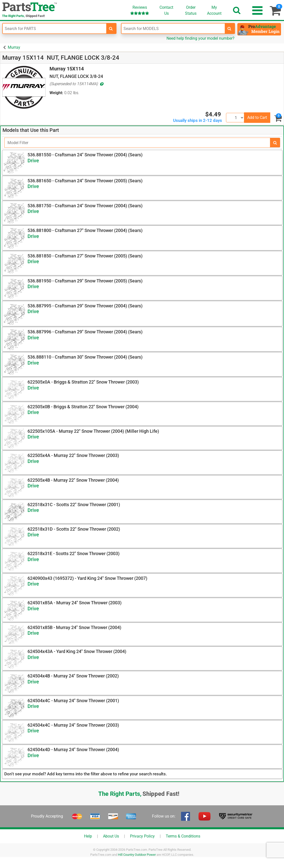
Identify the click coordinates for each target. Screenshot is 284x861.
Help (88, 836)
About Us (111, 836)
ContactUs (166, 10)
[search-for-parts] (111, 28)
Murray (14, 47)
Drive (33, 161)
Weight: (56, 92)
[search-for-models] (229, 28)
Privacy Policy (142, 836)
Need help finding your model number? (200, 38)
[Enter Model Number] (173, 28)
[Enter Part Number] (54, 28)
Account (214, 10)
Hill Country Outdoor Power (137, 855)
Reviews (139, 10)
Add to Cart (257, 117)
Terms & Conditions (183, 836)
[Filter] (137, 143)
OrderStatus (190, 10)
